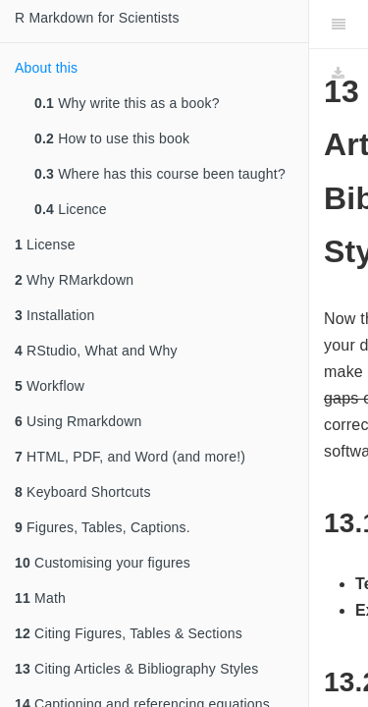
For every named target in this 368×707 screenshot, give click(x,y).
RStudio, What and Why (96, 350)
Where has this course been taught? (160, 174)
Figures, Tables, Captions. (102, 527)
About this (46, 68)
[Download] (338, 73)
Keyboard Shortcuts (83, 492)
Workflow (49, 386)
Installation (54, 315)
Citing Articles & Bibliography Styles (136, 669)
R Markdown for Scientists (97, 18)
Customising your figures (102, 563)
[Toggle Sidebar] (338, 24)
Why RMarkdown (74, 280)
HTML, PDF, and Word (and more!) (130, 456)
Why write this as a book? (127, 103)
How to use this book (111, 138)
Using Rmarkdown (78, 421)
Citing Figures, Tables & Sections (128, 633)
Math (40, 598)
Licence (70, 209)
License (45, 244)
